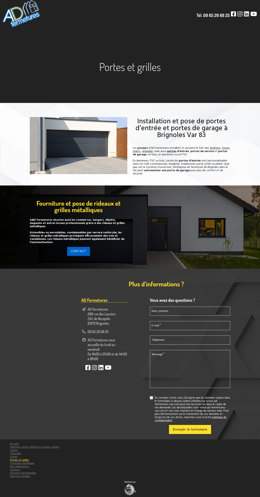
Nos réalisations (19, 466)
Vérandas (15, 453)
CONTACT (78, 251)
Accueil (14, 444)
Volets (14, 450)
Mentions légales (20, 476)
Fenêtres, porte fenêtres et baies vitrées (34, 447)
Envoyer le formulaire (190, 429)
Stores (14, 457)
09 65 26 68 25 (98, 331)
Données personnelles (23, 473)
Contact (15, 470)
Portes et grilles (19, 460)
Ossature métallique (22, 463)
